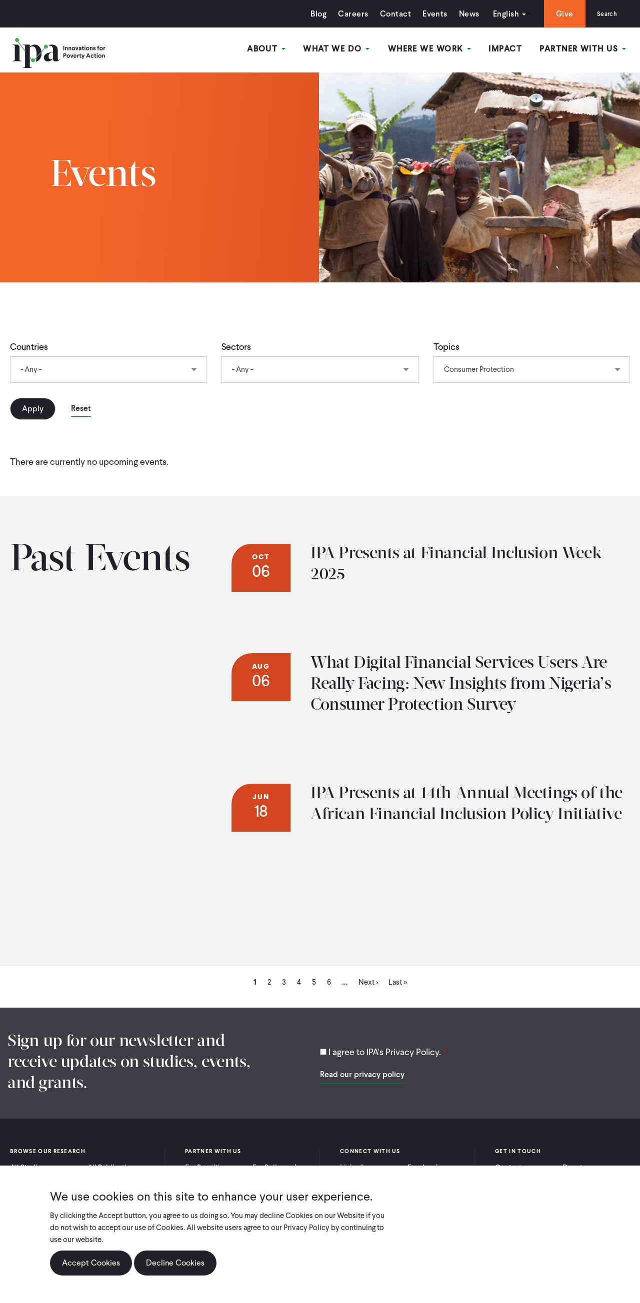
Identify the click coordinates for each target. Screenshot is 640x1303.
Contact (389, 13)
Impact (509, 49)
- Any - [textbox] (31, 369)
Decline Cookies (175, 1263)
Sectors (236, 346)
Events (428, 13)
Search (603, 13)
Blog (312, 13)
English (499, 13)
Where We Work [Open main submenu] (434, 49)
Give (558, 13)
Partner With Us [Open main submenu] (585, 49)
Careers (347, 13)
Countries (29, 346)
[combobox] (108, 369)
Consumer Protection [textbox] (479, 369)
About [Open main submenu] (275, 49)
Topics (447, 346)
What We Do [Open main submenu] (343, 49)
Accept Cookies (91, 1263)
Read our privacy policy (362, 1074)
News (462, 13)
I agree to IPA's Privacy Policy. (384, 1052)
